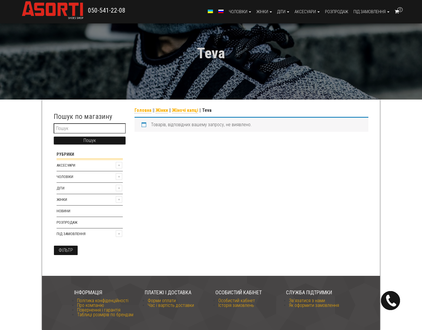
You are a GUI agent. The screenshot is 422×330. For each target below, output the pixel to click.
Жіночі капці (185, 110)
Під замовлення (371, 11)
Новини (63, 211)
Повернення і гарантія (98, 310)
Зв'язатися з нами (307, 300)
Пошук (90, 140)
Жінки (264, 11)
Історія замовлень (236, 305)
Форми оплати (162, 300)
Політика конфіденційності (102, 300)
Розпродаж (336, 11)
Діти (283, 11)
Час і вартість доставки (171, 305)
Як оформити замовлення (314, 305)
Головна (143, 110)
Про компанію (90, 305)
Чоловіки (240, 11)
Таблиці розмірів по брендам (105, 314)
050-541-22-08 (106, 10)
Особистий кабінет (236, 300)
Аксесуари (307, 11)
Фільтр (66, 250)
